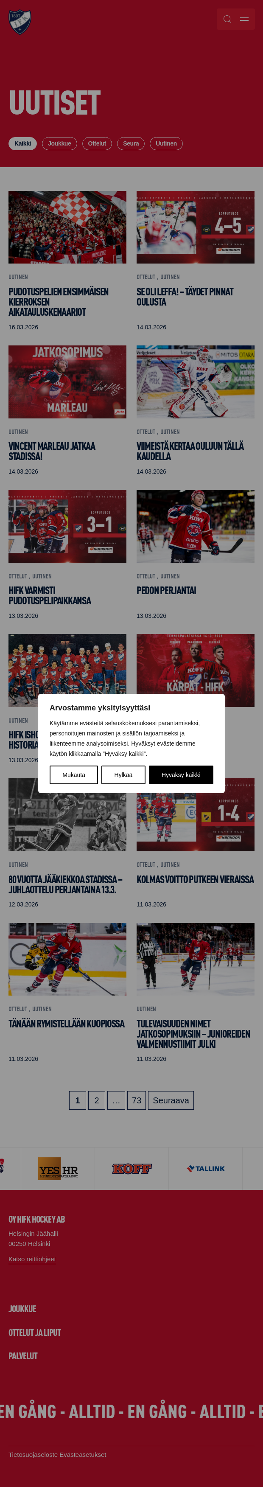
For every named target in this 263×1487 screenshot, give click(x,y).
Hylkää (124, 775)
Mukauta (73, 775)
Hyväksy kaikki (181, 775)
